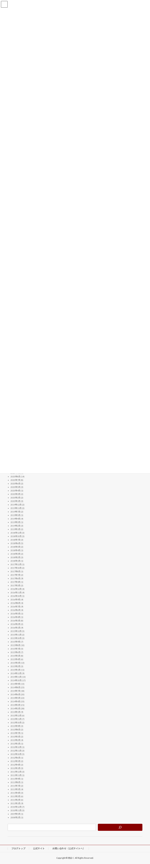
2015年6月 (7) (17, 652)
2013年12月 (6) (17, 715)
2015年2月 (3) (17, 666)
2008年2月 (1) (17, 817)
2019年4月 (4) (17, 518)
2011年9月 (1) (17, 779)
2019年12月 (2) (17, 504)
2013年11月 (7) (17, 719)
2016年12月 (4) (17, 589)
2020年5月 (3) (17, 487)
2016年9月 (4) (17, 599)
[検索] (120, 827)
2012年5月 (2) (17, 761)
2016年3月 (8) (17, 620)
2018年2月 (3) (17, 557)
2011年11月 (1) (17, 775)
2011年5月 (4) (17, 789)
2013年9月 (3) (17, 726)
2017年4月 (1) (17, 582)
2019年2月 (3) (17, 525)
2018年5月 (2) (17, 547)
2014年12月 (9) (17, 673)
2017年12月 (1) (17, 564)
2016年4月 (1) (17, 617)
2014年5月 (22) (17, 698)
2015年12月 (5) (17, 631)
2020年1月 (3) (17, 501)
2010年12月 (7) (17, 807)
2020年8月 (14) (17, 476)
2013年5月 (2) (17, 736)
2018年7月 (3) (17, 540)
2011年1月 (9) (17, 803)
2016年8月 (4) (17, 603)
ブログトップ (18, 848)
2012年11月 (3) (17, 750)
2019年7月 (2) (17, 511)
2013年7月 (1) (17, 733)
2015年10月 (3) (17, 638)
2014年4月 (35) (17, 701)
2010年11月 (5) (17, 810)
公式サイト (39, 848)
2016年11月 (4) (17, 592)
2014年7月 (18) (17, 691)
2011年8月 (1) (17, 782)
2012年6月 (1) (17, 757)
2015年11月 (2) (17, 634)
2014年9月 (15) (17, 684)
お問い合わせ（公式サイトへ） (68, 848)
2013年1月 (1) (17, 743)
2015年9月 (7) (17, 641)
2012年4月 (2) (17, 764)
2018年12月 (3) (17, 532)
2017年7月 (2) (17, 575)
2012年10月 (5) (17, 754)
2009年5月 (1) (17, 814)
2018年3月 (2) (17, 554)
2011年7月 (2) (17, 786)
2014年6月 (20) (17, 694)
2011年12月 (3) (17, 771)
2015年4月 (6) (17, 659)
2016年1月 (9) (17, 627)
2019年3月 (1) (17, 522)
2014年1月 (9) (17, 712)
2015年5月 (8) (17, 655)
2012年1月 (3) (17, 768)
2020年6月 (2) (17, 483)
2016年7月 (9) (17, 606)
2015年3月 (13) (17, 663)
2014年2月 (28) (17, 708)
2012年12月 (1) (17, 747)
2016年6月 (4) (17, 610)
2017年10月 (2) (17, 568)
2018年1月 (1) (17, 561)
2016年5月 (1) (17, 613)
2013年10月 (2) (17, 722)
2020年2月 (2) (17, 497)
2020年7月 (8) (17, 480)
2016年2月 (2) (17, 624)
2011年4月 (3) (17, 793)
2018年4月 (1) (17, 550)
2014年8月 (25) (17, 687)
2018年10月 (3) (17, 536)
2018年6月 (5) (17, 543)
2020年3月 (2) (17, 494)
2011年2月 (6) (17, 800)
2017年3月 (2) (17, 585)
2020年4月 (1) (17, 490)
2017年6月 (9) (17, 578)
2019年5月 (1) (17, 515)
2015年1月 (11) (17, 670)
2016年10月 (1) (17, 596)
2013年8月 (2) (17, 729)
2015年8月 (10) (17, 645)
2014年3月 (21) (17, 705)
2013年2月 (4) (17, 740)
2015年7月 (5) (17, 648)
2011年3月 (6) (17, 796)
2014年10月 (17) (18, 680)
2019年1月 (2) (17, 529)
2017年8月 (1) (17, 571)
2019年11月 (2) (17, 508)
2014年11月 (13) (18, 677)
